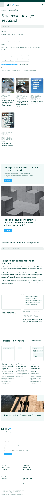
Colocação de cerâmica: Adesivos (20, 55)
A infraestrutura (6, 34)
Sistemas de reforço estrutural (9, 64)
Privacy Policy (4, 476)
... (1, 9)
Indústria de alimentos (14, 47)
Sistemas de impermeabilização (22, 62)
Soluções (25, 9)
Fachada (4, 71)
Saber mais (7, 180)
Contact (3, 465)
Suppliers (4, 470)
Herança (14, 71)
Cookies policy (4, 478)
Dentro (24, 70)
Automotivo (4, 47)
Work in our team (6, 467)
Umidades (4, 74)
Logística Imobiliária (34, 47)
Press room (25, 465)
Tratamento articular (23, 64)
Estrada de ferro (30, 70)
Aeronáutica (14, 34)
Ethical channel (26, 470)
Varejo (3, 49)
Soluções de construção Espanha (13, 9)
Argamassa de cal (15, 70)
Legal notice (26, 467)
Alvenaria (3, 70)
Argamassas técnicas (7, 55)
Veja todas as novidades (37, 340)
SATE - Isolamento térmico (7, 62)
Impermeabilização (21, 71)
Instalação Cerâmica (30, 71)
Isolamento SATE (39, 71)
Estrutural (36, 70)
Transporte (21, 34)
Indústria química (24, 47)
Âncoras (8, 70)
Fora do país (9, 71)
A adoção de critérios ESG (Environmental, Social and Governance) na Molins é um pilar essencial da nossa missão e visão (22, 373)
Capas (20, 70)
